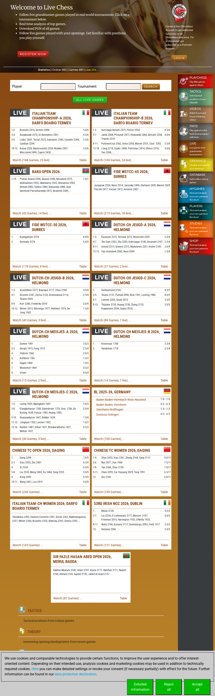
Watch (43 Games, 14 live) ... (32, 213)
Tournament (86, 86)
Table (82, 160)
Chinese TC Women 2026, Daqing (122, 450)
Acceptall (197, 687)
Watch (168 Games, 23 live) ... (33, 160)
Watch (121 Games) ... (109, 545)
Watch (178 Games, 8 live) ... (32, 266)
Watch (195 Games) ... (109, 492)
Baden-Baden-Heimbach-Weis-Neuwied (121, 399)
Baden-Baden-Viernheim (111, 404)
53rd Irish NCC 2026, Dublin (118, 503)
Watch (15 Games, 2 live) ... (31, 380)
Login (179, 58)
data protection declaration (75, 674)
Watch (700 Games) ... (109, 439)
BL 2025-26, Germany (112, 392)
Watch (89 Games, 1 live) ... (112, 320)
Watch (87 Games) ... (67, 598)
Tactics (34, 610)
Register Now (33, 54)
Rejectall (169, 687)
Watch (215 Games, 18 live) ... (114, 213)
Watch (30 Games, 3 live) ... (31, 439)
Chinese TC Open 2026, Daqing (38, 450)
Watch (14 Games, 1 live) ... (112, 380)
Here (35, 669)
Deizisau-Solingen (107, 414)
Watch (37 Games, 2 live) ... (112, 266)
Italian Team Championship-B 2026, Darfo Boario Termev (133, 118)
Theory (34, 631)
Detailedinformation (140, 687)
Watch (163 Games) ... (28, 545)
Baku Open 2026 (46, 171)
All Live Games (90, 99)
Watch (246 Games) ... (28, 492)
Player (17, 86)
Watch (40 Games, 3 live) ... (31, 320)
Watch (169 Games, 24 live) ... (114, 160)
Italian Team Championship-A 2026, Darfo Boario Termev (52, 118)
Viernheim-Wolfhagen (109, 409)
